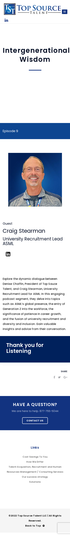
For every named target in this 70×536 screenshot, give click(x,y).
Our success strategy (35, 477)
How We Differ (35, 461)
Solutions (35, 482)
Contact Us (34, 420)
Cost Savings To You (35, 456)
